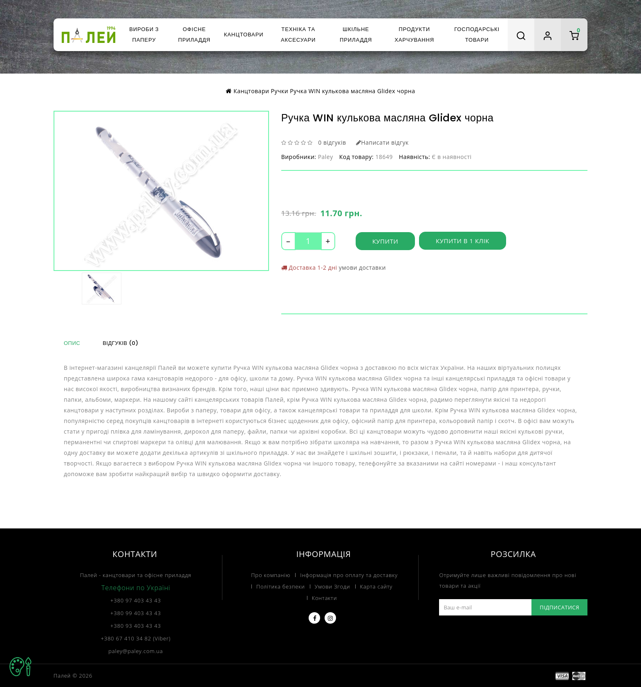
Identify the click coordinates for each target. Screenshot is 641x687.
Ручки (280, 91)
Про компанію (270, 574)
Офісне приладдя (194, 34)
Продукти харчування (414, 34)
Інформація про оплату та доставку (348, 574)
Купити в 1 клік (462, 241)
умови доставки (362, 267)
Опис (72, 343)
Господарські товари (477, 34)
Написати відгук (382, 142)
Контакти (324, 597)
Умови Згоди (332, 586)
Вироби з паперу (144, 34)
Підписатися (559, 607)
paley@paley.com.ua (135, 650)
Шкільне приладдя (356, 34)
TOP (20, 666)
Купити (385, 241)
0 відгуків (332, 142)
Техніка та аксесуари (298, 34)
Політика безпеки (280, 586)
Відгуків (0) (120, 343)
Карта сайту (376, 586)
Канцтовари (244, 34)
